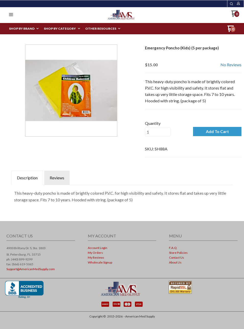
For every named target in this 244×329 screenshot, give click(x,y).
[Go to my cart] (235, 15)
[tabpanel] (122, 195)
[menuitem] (24, 29)
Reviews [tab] (57, 177)
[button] (231, 4)
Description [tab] (27, 177)
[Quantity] (158, 131)
